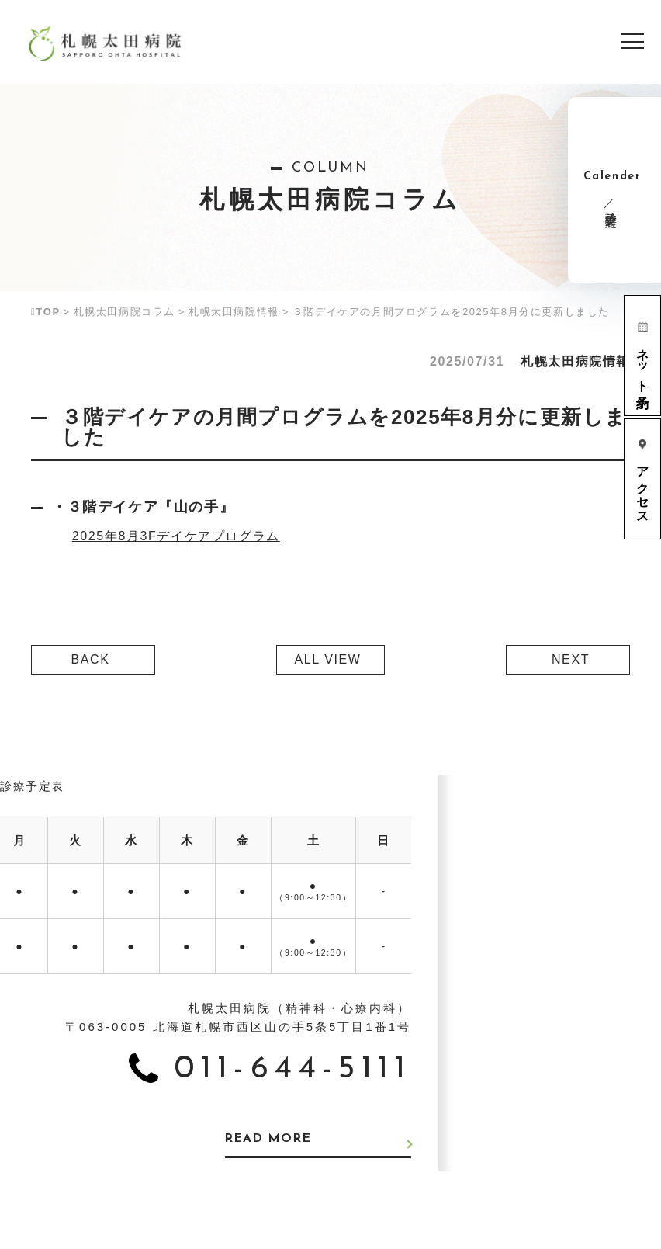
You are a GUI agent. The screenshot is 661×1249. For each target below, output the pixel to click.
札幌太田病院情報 (234, 311)
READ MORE (270, 1139)
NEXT (571, 659)
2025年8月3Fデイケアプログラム (176, 536)
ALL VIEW (327, 659)
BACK (90, 659)
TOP (46, 311)
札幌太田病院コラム (124, 311)
